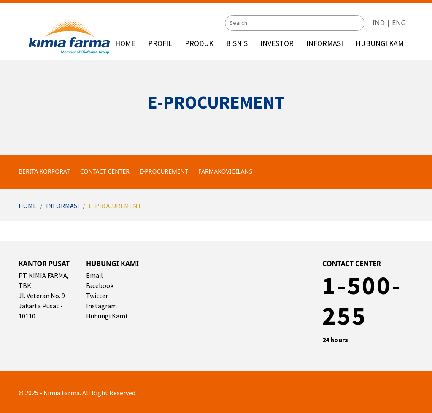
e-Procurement (164, 171)
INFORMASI (324, 43)
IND (379, 22)
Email (94, 275)
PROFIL (160, 43)
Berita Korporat (44, 171)
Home (28, 205)
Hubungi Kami (106, 316)
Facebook (99, 285)
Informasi (62, 205)
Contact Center (105, 171)
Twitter (97, 295)
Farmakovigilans (225, 171)
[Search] (294, 23)
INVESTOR (277, 43)
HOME (125, 43)
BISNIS (237, 43)
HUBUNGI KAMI (381, 43)
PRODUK (199, 43)
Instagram (101, 306)
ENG (399, 22)
